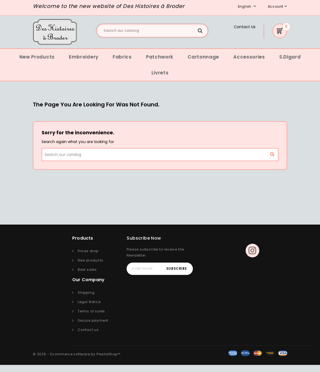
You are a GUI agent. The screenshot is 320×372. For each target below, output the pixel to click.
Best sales (87, 269)
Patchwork (159, 57)
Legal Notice (89, 302)
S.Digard (290, 57)
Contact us (88, 329)
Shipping (86, 292)
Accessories (249, 57)
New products (90, 260)
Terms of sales (91, 311)
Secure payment (93, 320)
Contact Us (244, 27)
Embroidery (83, 57)
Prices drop (88, 251)
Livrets (160, 72)
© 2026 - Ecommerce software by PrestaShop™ (76, 354)
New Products (37, 57)
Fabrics (122, 57)
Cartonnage (203, 57)
